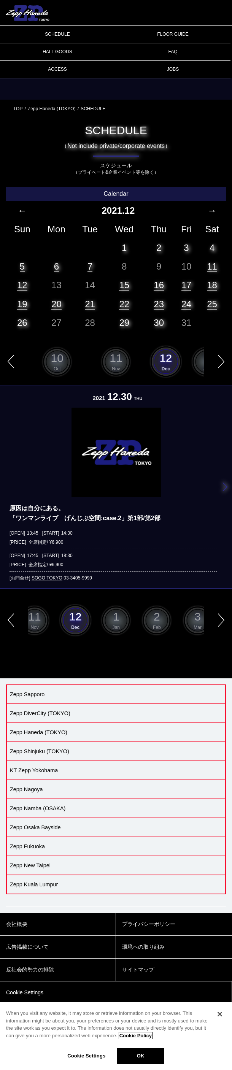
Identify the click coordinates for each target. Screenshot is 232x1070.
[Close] (219, 1014)
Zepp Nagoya (26, 789)
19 (22, 304)
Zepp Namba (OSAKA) (37, 808)
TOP (17, 108)
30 (159, 323)
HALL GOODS (57, 51)
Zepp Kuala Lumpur (34, 884)
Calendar (116, 194)
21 (90, 304)
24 (186, 304)
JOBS (173, 69)
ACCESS (57, 69)
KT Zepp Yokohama (34, 770)
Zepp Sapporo (27, 694)
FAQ (172, 51)
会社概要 (16, 924)
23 (159, 304)
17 (186, 285)
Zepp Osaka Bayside (35, 827)
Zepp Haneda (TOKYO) (52, 108)
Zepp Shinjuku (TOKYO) (39, 751)
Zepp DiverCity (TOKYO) (40, 713)
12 (22, 285)
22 (124, 304)
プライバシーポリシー (148, 924)
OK (141, 1056)
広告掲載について (27, 947)
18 (212, 285)
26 (22, 323)
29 (124, 323)
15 (124, 285)
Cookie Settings (86, 1056)
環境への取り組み (143, 947)
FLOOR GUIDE (173, 34)
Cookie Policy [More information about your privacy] (135, 1035)
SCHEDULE (57, 34)
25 (212, 304)
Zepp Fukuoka (27, 846)
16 (159, 285)
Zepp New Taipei (30, 865)
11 (212, 266)
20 (56, 304)
